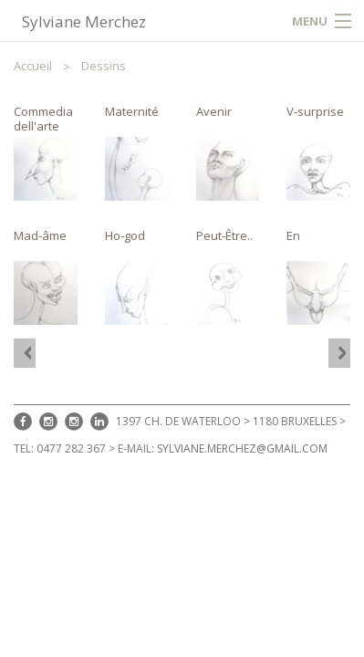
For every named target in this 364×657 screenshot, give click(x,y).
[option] (182, 214)
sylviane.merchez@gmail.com (242, 448)
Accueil (33, 66)
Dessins (103, 66)
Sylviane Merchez (84, 21)
